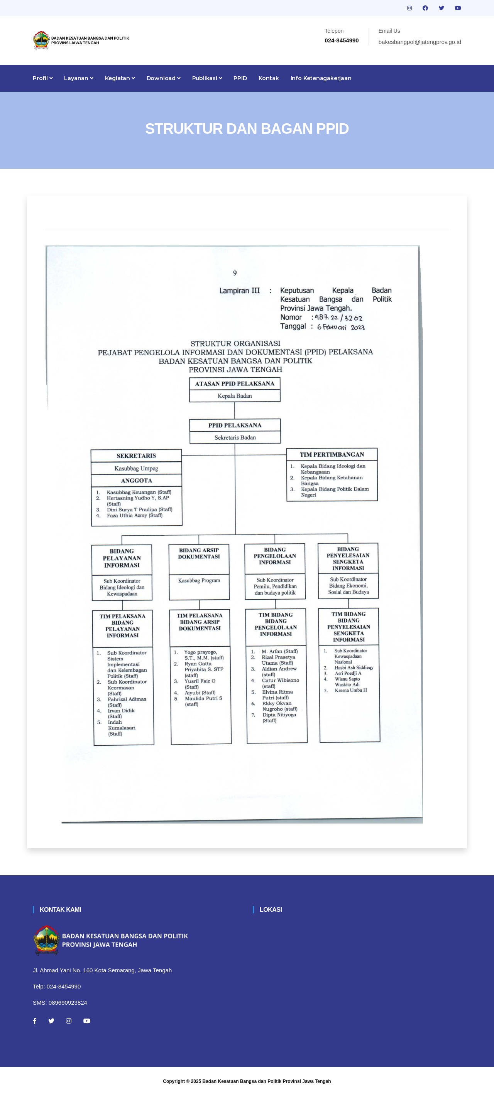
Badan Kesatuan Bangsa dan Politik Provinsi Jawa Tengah (267, 1081)
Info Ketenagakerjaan (321, 78)
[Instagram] (68, 1021)
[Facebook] (35, 1021)
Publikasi (207, 78)
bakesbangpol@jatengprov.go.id (420, 42)
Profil (42, 78)
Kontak (269, 78)
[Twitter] (51, 1021)
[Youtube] (86, 1021)
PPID (240, 78)
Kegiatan (120, 78)
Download (164, 78)
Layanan (78, 78)
